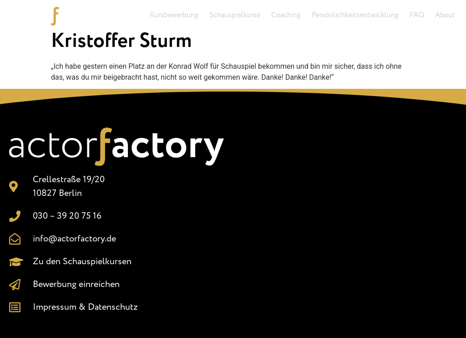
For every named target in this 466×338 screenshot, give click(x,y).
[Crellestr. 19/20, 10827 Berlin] (349, 218)
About (445, 15)
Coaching (286, 15)
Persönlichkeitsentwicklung (355, 15)
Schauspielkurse (234, 15)
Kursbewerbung (174, 15)
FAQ (417, 15)
